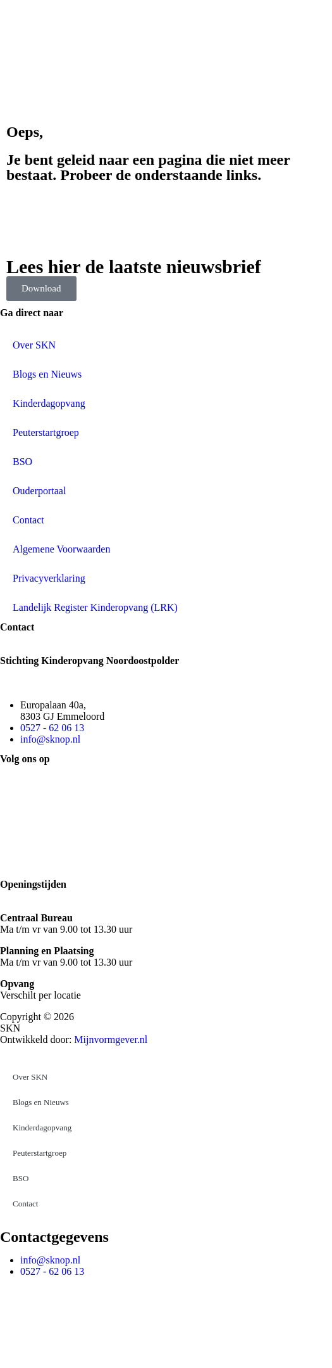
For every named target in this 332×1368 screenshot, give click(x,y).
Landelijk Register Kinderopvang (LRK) (95, 607)
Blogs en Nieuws (47, 374)
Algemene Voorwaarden (61, 549)
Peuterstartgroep (46, 432)
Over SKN (34, 345)
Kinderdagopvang (49, 403)
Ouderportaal (39, 490)
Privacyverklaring (49, 578)
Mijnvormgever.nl (110, 1039)
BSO (22, 461)
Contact (28, 520)
